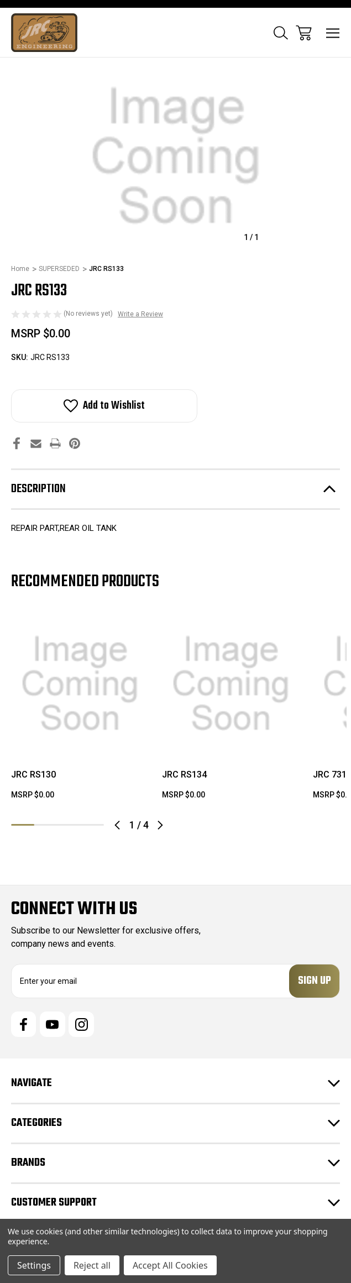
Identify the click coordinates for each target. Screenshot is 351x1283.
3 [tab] (69, 825)
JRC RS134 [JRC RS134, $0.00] (184, 774)
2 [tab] (45, 825)
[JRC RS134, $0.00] (231, 684)
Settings (34, 1265)
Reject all (92, 1265)
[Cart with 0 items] (304, 32)
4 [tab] (92, 825)
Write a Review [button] (140, 314)
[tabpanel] (79, 712)
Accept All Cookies (170, 1265)
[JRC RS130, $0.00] (80, 684)
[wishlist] (111, 635)
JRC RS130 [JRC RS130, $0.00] (33, 774)
